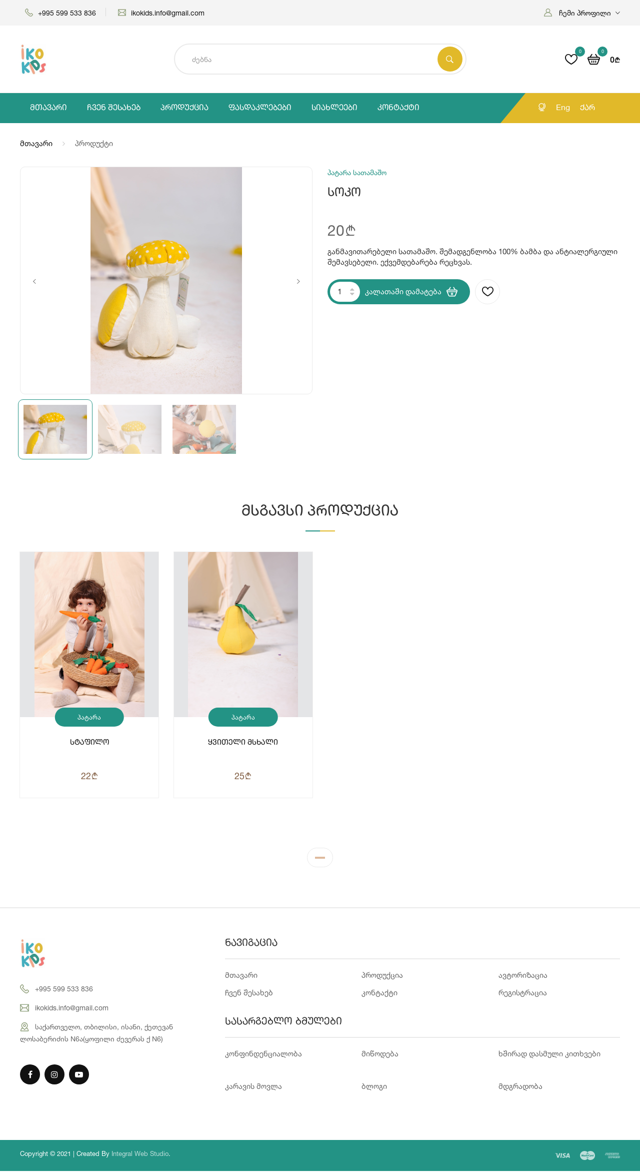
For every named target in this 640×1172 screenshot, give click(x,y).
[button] (582, 13)
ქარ (587, 108)
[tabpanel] (320, 689)
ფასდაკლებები (260, 108)
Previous (34, 281)
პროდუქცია (184, 108)
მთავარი (48, 108)
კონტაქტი (399, 108)
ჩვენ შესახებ (113, 108)
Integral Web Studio (140, 1154)
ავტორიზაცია (523, 976)
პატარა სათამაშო (90, 720)
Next (298, 281)
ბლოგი (374, 1087)
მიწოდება (380, 1054)
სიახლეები (335, 108)
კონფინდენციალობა (263, 1054)
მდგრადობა (520, 1087)
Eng (563, 108)
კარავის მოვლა (253, 1087)
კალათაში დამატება (411, 291)
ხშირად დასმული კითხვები (549, 1054)
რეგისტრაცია (522, 993)
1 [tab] (320, 861)
